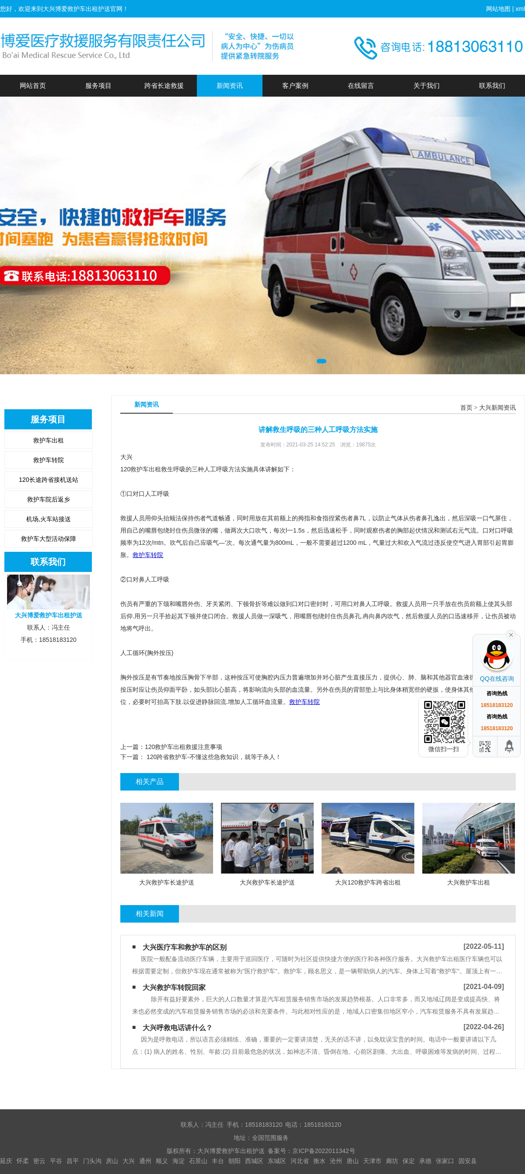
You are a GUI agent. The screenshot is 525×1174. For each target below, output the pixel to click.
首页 (466, 407)
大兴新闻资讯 (497, 407)
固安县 (467, 1160)
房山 (112, 1160)
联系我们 (492, 85)
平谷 (56, 1160)
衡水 (319, 1160)
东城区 (277, 1160)
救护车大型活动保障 (48, 538)
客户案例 (295, 85)
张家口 (445, 1160)
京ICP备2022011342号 (323, 1150)
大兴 (128, 1160)
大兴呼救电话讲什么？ (178, 1027)
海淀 (178, 1160)
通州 (145, 1160)
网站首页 (33, 85)
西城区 (254, 1160)
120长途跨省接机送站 (48, 479)
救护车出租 (48, 440)
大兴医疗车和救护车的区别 (185, 947)
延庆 (6, 1160)
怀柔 (23, 1160)
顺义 (162, 1160)
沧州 (336, 1160)
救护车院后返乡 (48, 499)
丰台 (218, 1160)
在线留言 (361, 85)
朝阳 (234, 1160)
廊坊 (392, 1160)
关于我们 (426, 85)
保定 (408, 1160)
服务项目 (98, 85)
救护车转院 (48, 459)
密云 (39, 1160)
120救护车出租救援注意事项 (183, 746)
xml (520, 8)
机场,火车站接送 (48, 519)
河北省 (299, 1160)
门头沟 (92, 1160)
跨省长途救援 (164, 85)
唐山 (352, 1160)
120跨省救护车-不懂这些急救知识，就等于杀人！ (213, 756)
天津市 (372, 1160)
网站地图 (498, 8)
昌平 (72, 1160)
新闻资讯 (230, 85)
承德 (425, 1160)
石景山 (198, 1160)
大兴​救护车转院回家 (174, 987)
